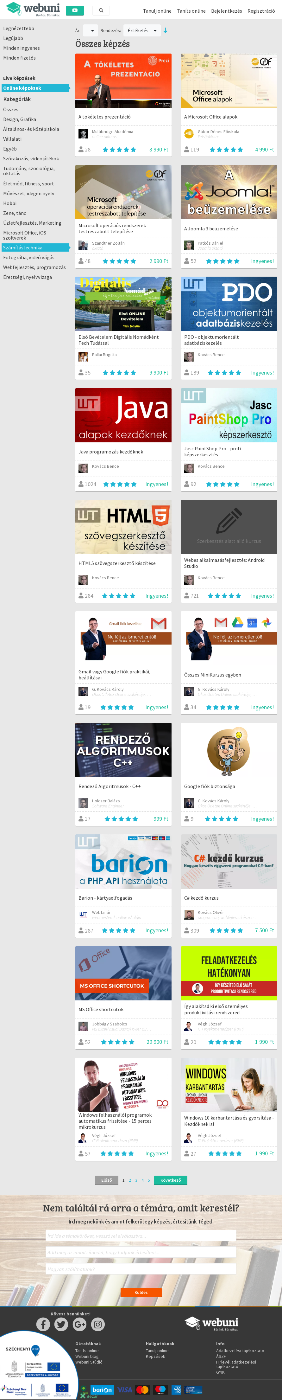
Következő (170, 1180)
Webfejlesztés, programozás (34, 267)
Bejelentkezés (226, 11)
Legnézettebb (18, 28)
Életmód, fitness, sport (28, 183)
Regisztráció (261, 11)
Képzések (155, 1356)
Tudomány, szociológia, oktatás (29, 171)
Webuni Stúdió (89, 1362)
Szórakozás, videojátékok (31, 158)
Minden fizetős (19, 58)
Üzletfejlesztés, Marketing (32, 223)
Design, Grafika (19, 119)
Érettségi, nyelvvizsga (27, 277)
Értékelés (142, 30)
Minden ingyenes (21, 48)
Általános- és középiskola (31, 129)
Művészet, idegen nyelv (28, 193)
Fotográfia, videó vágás (28, 257)
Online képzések (22, 88)
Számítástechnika (22, 247)
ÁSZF (221, 1356)
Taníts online (191, 11)
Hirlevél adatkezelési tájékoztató (236, 1364)
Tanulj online (157, 11)
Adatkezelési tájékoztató (240, 1350)
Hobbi (9, 203)
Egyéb (10, 148)
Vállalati (12, 139)
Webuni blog (87, 1356)
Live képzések (19, 78)
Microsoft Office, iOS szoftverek (24, 235)
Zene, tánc (14, 213)
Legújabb (13, 38)
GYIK (220, 1372)
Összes (10, 109)
